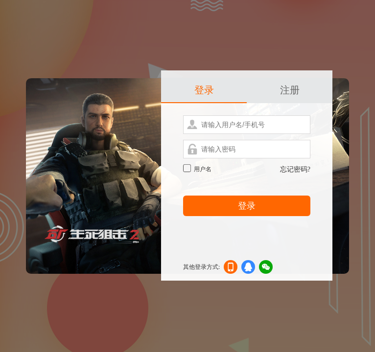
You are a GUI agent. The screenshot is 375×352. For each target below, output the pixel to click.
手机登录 (230, 269)
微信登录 (266, 269)
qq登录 (248, 269)
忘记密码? (295, 169)
